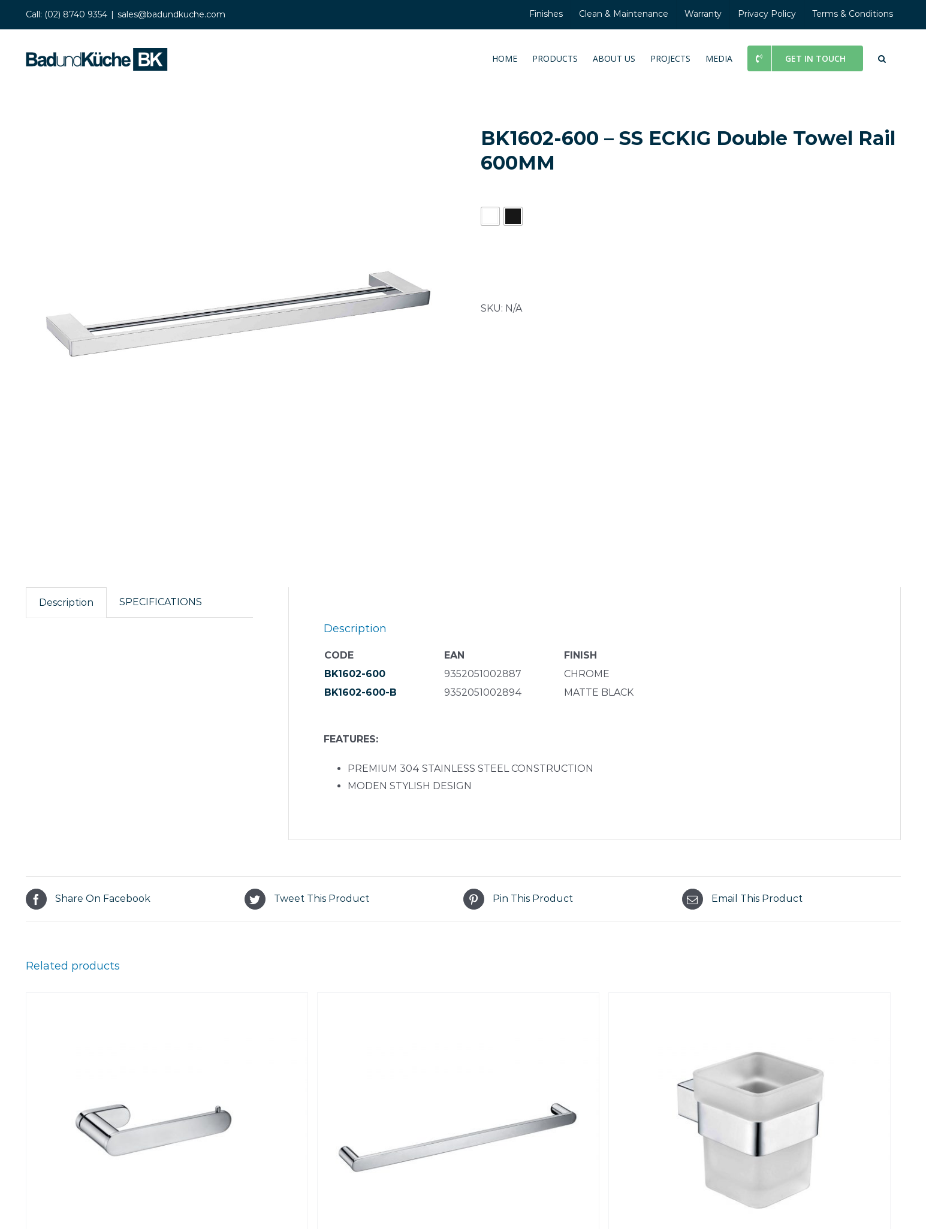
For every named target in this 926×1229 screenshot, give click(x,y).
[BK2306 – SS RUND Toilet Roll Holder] (167, 1001)
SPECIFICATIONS (160, 602)
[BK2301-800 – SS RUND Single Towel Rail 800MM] (458, 1001)
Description (66, 602)
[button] (882, 57)
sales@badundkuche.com (171, 14)
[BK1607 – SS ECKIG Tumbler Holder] (750, 1001)
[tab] (66, 602)
